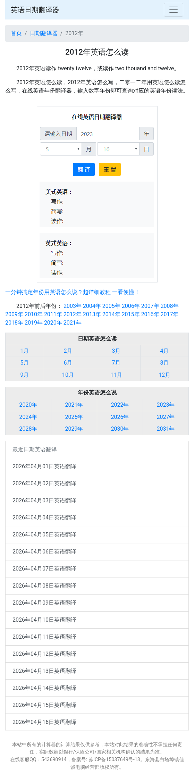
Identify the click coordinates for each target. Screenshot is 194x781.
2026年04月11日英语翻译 (44, 636)
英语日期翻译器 (35, 10)
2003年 (73, 306)
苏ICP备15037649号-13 (114, 760)
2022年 (120, 404)
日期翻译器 (44, 33)
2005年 (111, 306)
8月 (164, 362)
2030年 (120, 428)
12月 (164, 375)
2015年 (131, 314)
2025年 (74, 417)
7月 (116, 362)
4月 (164, 351)
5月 (24, 362)
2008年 (170, 306)
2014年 (111, 314)
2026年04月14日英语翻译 (44, 688)
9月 (24, 375)
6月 (68, 362)
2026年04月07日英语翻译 (44, 568)
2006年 (131, 306)
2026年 (120, 417)
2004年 (92, 306)
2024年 (28, 417)
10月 (68, 375)
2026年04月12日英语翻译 (44, 654)
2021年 (73, 322)
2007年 (150, 306)
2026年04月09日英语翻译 (44, 602)
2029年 (74, 428)
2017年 (170, 314)
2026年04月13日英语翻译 (44, 671)
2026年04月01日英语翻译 (44, 466)
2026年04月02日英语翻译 (44, 483)
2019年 (34, 322)
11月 (116, 375)
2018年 (14, 322)
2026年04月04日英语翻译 (44, 517)
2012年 (73, 314)
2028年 (28, 428)
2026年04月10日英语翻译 (44, 619)
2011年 (53, 314)
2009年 (14, 314)
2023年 (166, 404)
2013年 (92, 314)
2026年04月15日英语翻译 (44, 705)
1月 (24, 351)
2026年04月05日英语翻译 (44, 534)
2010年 (34, 314)
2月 (68, 351)
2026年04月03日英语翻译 (44, 500)
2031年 (166, 428)
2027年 (166, 417)
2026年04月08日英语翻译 (44, 585)
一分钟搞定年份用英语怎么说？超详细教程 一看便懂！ (72, 292)
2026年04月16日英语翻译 (44, 722)
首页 (16, 33)
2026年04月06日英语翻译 (44, 551)
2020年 (53, 322)
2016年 (150, 314)
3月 (116, 351)
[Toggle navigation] (173, 10)
